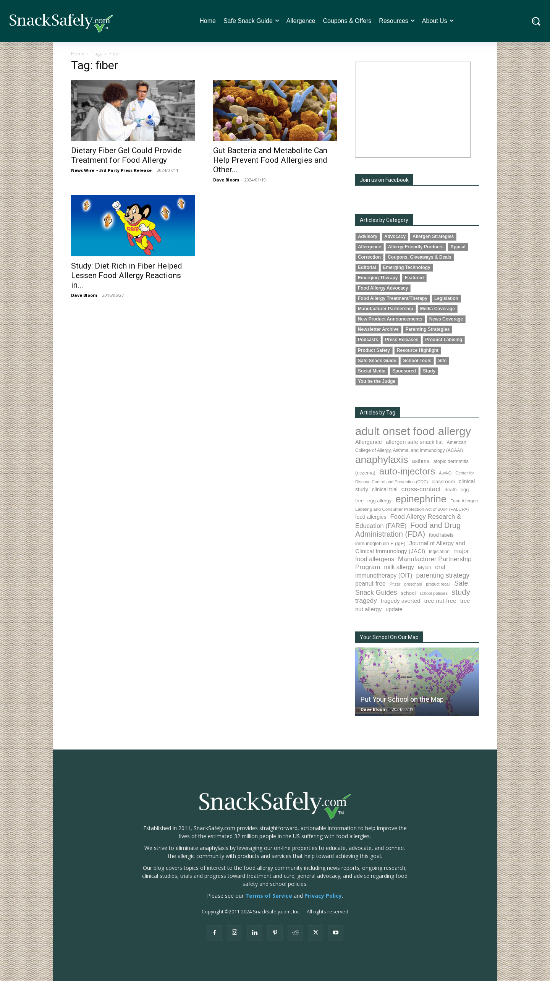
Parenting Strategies (428, 329)
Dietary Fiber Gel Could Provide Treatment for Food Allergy (126, 155)
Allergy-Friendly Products (415, 246)
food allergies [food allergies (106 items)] (371, 517)
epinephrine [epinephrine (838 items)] (420, 499)
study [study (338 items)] (460, 592)
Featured (414, 277)
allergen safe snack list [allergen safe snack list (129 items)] (414, 442)
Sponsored (404, 371)
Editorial (367, 267)
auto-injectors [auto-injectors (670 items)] (407, 471)
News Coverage (446, 319)
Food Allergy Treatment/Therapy (392, 298)
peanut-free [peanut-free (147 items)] (370, 583)
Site (442, 360)
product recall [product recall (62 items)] (438, 584)
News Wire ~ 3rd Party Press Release (111, 170)
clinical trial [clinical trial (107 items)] (385, 489)
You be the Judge (376, 381)
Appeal (458, 246)
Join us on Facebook (384, 180)
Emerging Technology (406, 267)
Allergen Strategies (433, 236)
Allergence (369, 246)
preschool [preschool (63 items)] (413, 584)
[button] (536, 21)
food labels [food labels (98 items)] (441, 535)
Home (77, 53)
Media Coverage (437, 308)
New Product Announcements (390, 319)
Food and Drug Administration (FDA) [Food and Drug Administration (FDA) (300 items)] (408, 530)
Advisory (367, 236)
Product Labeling (443, 339)
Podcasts (368, 339)
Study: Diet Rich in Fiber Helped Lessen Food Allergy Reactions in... (126, 275)
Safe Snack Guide (377, 360)
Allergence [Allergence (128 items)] (368, 442)
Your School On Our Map (389, 637)
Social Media (371, 371)
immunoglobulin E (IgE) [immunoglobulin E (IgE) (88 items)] (380, 543)
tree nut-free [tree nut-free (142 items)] (440, 600)
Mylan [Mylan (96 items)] (424, 567)
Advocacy (395, 236)
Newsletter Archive (378, 329)
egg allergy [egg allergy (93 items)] (379, 500)
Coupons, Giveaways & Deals (419, 257)
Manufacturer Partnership (385, 308)
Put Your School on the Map (402, 699)
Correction (369, 257)
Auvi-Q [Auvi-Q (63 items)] (445, 473)
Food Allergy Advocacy (383, 288)
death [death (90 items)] (451, 489)
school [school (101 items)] (408, 593)
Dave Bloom (226, 180)
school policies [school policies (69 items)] (433, 593)
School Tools (417, 360)
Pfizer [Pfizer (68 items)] (395, 584)
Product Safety (374, 350)
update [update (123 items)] (393, 609)
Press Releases (401, 339)
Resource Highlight (417, 350)
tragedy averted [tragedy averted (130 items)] (401, 600)
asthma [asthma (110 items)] (421, 461)
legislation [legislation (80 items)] (439, 551)
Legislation (446, 298)
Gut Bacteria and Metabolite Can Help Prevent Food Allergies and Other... (270, 160)
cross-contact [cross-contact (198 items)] (421, 489)
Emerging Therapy (378, 277)
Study (429, 371)
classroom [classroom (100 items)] (443, 481)
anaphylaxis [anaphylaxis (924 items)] (381, 459)
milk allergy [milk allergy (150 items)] (399, 567)
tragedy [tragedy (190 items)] (366, 600)
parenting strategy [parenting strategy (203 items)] (442, 575)
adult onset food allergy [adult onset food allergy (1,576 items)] (413, 431)
